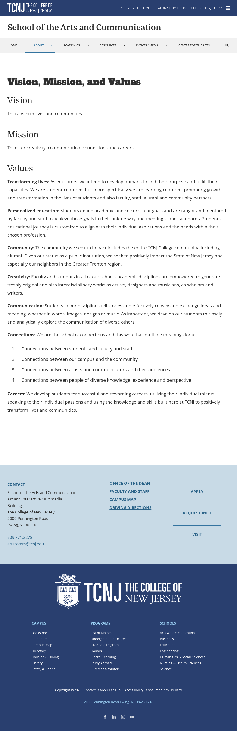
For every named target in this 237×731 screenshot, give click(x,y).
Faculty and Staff (129, 491)
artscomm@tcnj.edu (25, 543)
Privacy (176, 690)
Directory (39, 651)
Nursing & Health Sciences (180, 663)
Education (167, 645)
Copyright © (68, 690)
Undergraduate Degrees (109, 639)
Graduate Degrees (105, 645)
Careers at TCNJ (110, 690)
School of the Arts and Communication (84, 27)
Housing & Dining (45, 657)
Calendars (39, 639)
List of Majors (101, 633)
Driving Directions (130, 507)
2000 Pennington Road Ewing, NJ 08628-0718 (118, 702)
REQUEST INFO (197, 513)
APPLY (197, 491)
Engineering (169, 651)
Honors (96, 651)
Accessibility (134, 690)
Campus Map (122, 499)
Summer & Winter (104, 669)
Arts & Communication (177, 633)
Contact (90, 690)
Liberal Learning (103, 657)
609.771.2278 (19, 537)
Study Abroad (101, 663)
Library (37, 663)
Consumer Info (157, 690)
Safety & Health (44, 669)
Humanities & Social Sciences (182, 657)
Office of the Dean (129, 483)
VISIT (197, 534)
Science (166, 669)
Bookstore (39, 633)
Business (167, 639)
